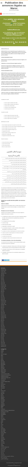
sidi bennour (3, 428)
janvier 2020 (3, 343)
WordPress (12, 462)
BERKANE (2, 365)
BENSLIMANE (3, 364)
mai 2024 (2, 278)
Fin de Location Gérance (6, 145)
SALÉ (1, 426)
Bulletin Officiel (3, 369)
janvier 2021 (3, 328)
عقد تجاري (2, 453)
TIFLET (2, 444)
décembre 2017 (3, 346)
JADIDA (2, 394)
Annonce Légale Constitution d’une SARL (10, 102)
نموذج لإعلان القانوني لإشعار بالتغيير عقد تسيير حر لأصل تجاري (16, 177)
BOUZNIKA (3, 368)
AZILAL (2, 356)
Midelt (2, 407)
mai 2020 (2, 338)
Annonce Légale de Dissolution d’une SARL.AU (11, 116)
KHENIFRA (2, 398)
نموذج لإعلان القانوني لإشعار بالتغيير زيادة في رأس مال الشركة (16, 175)
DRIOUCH (2, 385)
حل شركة (2, 452)
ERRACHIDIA (3, 386)
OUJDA (2, 420)
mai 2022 (2, 309)
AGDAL (2, 352)
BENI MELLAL (3, 363)
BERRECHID (3, 367)
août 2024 (2, 274)
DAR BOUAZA (3, 384)
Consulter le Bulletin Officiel (5, 381)
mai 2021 (2, 322)
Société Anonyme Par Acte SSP (9, 108)
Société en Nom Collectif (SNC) (9, 105)
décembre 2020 (3, 329)
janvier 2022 (3, 313)
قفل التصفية (3, 454)
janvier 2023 (3, 299)
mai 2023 (2, 294)
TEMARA (2, 440)
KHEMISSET (3, 397)
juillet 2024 (2, 275)
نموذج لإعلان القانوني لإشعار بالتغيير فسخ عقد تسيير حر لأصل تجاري (15, 181)
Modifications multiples (6, 134)
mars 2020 (2, 341)
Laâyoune (2, 402)
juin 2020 (2, 337)
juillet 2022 (2, 307)
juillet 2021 (2, 320)
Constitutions (3, 380)
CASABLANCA (3, 372)
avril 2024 (2, 279)
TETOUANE (3, 443)
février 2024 (3, 282)
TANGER (2, 435)
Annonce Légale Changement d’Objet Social (9, 129)
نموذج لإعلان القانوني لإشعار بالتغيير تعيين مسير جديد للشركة (16, 171)
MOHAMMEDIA (3, 414)
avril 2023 (2, 295)
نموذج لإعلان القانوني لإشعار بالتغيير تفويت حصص (18, 162)
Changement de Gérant (6, 131)
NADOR (2, 415)
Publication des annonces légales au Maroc (14, 5)
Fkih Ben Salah (3, 390)
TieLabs (20, 462)
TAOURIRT (3, 437)
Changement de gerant (4, 376)
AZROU (2, 359)
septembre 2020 (3, 333)
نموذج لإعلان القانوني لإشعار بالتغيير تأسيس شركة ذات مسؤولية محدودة (15, 166)
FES (1, 389)
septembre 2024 (3, 273)
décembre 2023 (3, 284)
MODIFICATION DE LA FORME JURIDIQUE (7, 410)
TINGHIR (2, 445)
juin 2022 (2, 308)
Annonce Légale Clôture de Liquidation (10, 118)
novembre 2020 (3, 330)
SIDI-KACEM (3, 431)
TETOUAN (2, 441)
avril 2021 (2, 324)
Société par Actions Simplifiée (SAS (10, 107)
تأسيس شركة (3, 449)
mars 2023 (2, 296)
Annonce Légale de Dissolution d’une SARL (11, 115)
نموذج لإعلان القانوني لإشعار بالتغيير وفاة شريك (18, 164)
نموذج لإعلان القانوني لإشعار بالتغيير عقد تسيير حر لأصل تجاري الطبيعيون (15, 179)
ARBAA (2, 355)
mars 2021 (2, 325)
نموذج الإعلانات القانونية (4, 458)
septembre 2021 (3, 317)
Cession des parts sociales (5, 373)
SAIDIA (2, 424)
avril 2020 (2, 339)
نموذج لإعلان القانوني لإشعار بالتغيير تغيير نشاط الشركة (17, 160)
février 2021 (3, 326)
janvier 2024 (3, 283)
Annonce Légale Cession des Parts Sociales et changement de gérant (13, 126)
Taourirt (2, 436)
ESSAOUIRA (3, 388)
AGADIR (2, 351)
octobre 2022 (3, 303)
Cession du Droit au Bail (6, 143)
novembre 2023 (3, 286)
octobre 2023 (3, 287)
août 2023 (2, 290)
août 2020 (2, 334)
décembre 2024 (3, 269)
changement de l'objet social (5, 377)
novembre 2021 (3, 316)
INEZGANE (2, 393)
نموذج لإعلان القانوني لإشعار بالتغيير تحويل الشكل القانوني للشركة (15, 158)
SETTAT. (2, 427)
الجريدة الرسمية (3, 448)
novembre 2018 (3, 345)
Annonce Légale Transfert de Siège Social (9, 132)
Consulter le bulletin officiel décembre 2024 (8, 13)
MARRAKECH (3, 405)
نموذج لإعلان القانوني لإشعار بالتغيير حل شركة (19, 173)
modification (3, 409)
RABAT (2, 422)
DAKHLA (2, 382)
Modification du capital (4, 411)
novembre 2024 (3, 270)
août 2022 (2, 305)
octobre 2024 (3, 271)
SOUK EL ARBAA (3, 432)
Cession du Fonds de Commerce (7, 142)
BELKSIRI (2, 360)
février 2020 (3, 342)
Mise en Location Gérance (6, 146)
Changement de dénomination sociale (8, 135)
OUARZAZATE (3, 419)
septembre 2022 (3, 304)
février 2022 (3, 312)
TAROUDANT (3, 439)
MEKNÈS (2, 406)
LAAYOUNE (2, 401)
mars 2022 (2, 311)
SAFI (1, 423)
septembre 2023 (3, 288)
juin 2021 (2, 321)
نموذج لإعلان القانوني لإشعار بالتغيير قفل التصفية (18, 183)
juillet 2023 (2, 291)
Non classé (2, 418)
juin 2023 (2, 292)
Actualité (2, 350)
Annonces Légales (4, 354)
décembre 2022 (3, 300)
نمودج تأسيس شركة (4, 457)
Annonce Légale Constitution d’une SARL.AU (11, 104)
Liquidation (3, 403)
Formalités (2, 392)
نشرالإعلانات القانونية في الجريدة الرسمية (7, 456)
